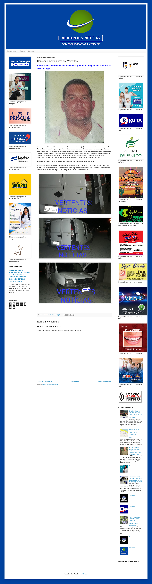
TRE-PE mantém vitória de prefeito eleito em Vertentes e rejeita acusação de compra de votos (135, 451)
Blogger (85, 574)
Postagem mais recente (45, 381)
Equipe (22, 51)
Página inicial (12, 51)
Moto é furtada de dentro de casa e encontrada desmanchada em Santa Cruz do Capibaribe (134, 521)
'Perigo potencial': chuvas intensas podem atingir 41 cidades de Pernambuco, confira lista (135, 433)
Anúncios (132, 466)
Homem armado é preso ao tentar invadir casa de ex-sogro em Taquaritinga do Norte (136, 479)
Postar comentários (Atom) (50, 384)
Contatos (31, 51)
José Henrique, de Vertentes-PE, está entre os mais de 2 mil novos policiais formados (135, 414)
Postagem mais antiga (104, 381)
